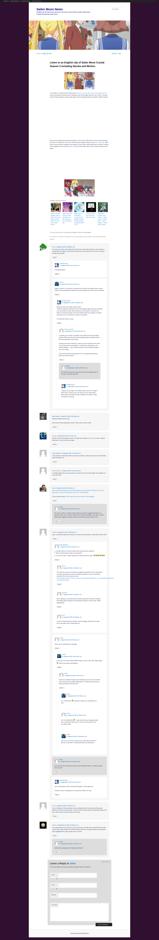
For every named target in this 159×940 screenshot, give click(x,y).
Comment (54, 905)
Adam (74, 232)
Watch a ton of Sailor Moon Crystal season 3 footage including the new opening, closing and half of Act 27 (79, 219)
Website (53, 895)
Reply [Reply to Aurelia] (55, 539)
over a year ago (99, 142)
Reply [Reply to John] (55, 816)
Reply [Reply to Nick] (55, 257)
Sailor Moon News (36, 1)
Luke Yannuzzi (56, 453)
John (73, 863)
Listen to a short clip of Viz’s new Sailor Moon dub (90, 215)
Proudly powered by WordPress (79, 933)
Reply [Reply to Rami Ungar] (55, 427)
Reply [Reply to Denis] (59, 627)
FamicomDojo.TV (15, 1)
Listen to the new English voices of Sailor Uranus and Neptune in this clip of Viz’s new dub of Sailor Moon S (55, 219)
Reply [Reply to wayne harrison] (55, 479)
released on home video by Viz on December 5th (90, 93)
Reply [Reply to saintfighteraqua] (57, 274)
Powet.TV (6, 1)
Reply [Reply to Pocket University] (62, 360)
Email (54, 885)
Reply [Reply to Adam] (57, 521)
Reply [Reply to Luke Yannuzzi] (55, 462)
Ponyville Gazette (25, 1)
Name (54, 875)
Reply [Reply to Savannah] (59, 607)
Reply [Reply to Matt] (55, 501)
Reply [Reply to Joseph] (57, 294)
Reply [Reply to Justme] (59, 584)
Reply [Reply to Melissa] (55, 835)
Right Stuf (72, 146)
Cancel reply (105, 862)
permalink (88, 232)
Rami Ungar (55, 416)
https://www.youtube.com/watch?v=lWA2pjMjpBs (80, 496)
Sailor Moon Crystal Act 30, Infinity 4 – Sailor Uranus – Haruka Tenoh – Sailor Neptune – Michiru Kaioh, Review (103, 219)
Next (120, 53)
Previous (113, 53)
